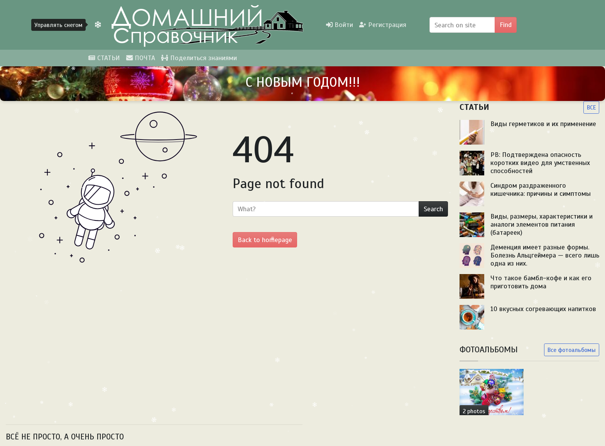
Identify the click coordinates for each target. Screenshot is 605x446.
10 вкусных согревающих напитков (543, 309)
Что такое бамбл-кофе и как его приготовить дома (540, 282)
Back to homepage (265, 240)
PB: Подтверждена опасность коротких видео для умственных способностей (540, 162)
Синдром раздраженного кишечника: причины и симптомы (540, 189)
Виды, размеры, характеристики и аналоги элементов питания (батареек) (541, 224)
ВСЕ (591, 107)
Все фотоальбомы (572, 349)
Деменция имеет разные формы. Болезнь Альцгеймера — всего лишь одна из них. (544, 255)
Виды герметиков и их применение (543, 123)
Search (433, 209)
